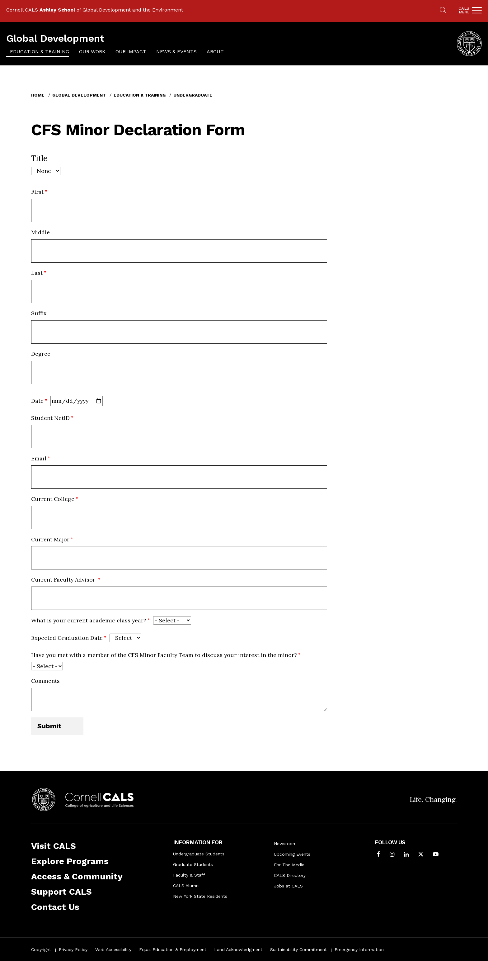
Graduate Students (193, 864)
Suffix (39, 313)
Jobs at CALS (288, 885)
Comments (45, 680)
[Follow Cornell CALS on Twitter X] (420, 855)
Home (38, 95)
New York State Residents (200, 896)
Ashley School (57, 10)
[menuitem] (37, 51)
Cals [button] (463, 10)
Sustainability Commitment (298, 949)
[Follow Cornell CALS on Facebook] (378, 855)
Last (37, 272)
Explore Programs (70, 861)
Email (38, 458)
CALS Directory (290, 875)
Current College (52, 498)
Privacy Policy (73, 949)
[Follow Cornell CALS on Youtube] (436, 855)
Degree (40, 353)
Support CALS (61, 892)
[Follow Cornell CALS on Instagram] (392, 855)
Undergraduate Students (198, 853)
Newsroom (285, 843)
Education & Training (39, 52)
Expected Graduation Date (67, 637)
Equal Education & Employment (172, 949)
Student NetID (50, 417)
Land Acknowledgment (238, 949)
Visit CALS (53, 846)
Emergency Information (359, 949)
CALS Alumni (186, 885)
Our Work (92, 52)
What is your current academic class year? (88, 620)
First (37, 191)
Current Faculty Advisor (64, 579)
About (215, 52)
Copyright (41, 949)
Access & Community (77, 876)
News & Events (176, 52)
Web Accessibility (113, 949)
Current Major (50, 539)
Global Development (55, 38)
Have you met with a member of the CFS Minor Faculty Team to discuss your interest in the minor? (164, 655)
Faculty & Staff (189, 875)
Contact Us (55, 907)
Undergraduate (192, 95)
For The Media (289, 864)
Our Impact (130, 52)
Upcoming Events (292, 854)
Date (37, 400)
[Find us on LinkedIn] (406, 855)
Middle (40, 232)
